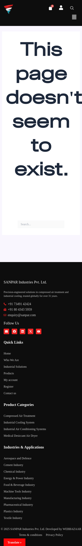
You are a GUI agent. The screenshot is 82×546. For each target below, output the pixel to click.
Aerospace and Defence (17, 458)
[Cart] (50, 8)
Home (7, 353)
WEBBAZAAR (72, 529)
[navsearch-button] (73, 8)
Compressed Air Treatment (19, 415)
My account (11, 379)
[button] (74, 17)
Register (8, 386)
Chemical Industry (14, 471)
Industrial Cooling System (19, 422)
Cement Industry (13, 465)
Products (9, 373)
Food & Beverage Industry (19, 484)
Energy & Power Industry (19, 478)
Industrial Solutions (15, 366)
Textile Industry (13, 518)
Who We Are (11, 360)
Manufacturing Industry (17, 498)
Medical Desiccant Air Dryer (21, 435)
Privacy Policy (54, 534)
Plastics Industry (13, 511)
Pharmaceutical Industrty (18, 504)
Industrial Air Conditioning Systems (25, 429)
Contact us (10, 393)
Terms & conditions (30, 534)
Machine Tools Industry (17, 491)
